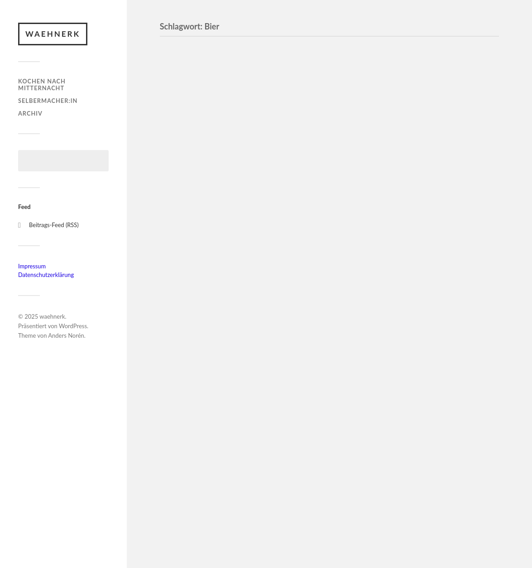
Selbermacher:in (47, 100)
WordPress (73, 326)
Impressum (32, 266)
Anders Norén (66, 335)
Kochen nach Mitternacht (42, 85)
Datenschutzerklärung (46, 274)
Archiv (30, 113)
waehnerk (52, 34)
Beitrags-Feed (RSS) (54, 224)
